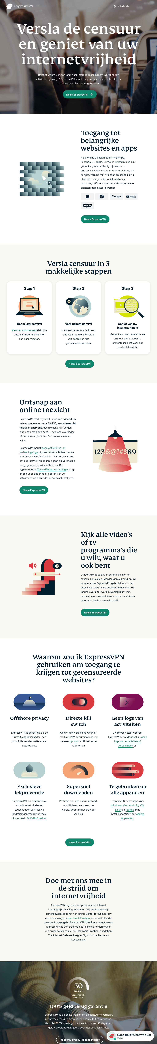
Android (133, 812)
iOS (142, 812)
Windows (116, 812)
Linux (118, 816)
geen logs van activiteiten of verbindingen (130, 748)
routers (130, 816)
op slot (74, 748)
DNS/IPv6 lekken (36, 825)
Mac (125, 812)
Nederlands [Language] (117, 6)
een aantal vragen (79, 926)
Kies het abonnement (24, 333)
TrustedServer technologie (52, 473)
